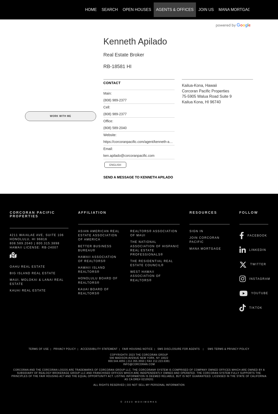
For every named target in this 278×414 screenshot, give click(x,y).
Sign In (196, 231)
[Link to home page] (27, 7)
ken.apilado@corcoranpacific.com (128, 156)
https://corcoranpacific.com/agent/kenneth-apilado (139, 142)
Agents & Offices (175, 10)
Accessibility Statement (99, 349)
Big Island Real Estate (33, 273)
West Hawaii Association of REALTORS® (145, 276)
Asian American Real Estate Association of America (98, 235)
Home (91, 10)
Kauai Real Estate (28, 290)
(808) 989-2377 (115, 100)
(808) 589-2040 (115, 128)
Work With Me (60, 116)
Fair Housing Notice (137, 349)
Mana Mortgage (236, 10)
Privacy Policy (64, 349)
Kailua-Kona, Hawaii (199, 85)
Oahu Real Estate (27, 266)
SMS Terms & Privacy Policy (228, 349)
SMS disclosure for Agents (179, 349)
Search (110, 10)
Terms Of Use (39, 349)
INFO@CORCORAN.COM (139, 364)
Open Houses (137, 10)
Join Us (206, 10)
